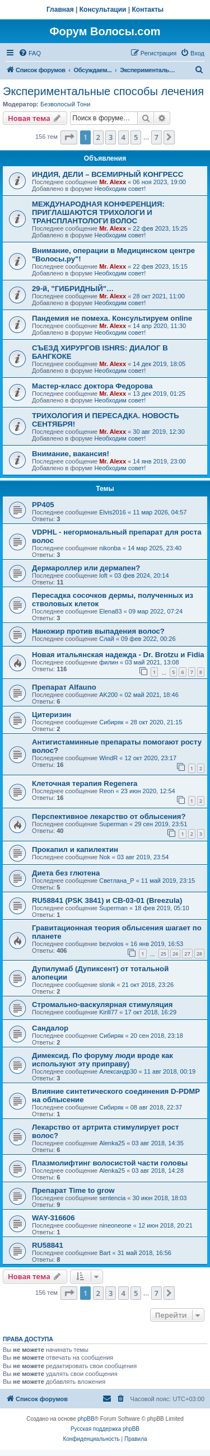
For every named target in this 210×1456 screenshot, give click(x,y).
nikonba (110, 548)
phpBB (86, 1419)
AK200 (108, 694)
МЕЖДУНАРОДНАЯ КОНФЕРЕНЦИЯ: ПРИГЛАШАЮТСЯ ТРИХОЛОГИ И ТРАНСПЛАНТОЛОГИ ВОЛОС (98, 212)
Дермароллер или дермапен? (86, 568)
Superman (113, 824)
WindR (108, 758)
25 (163, 953)
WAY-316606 (53, 1218)
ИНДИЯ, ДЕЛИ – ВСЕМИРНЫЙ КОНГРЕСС (107, 174)
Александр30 (118, 1071)
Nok (104, 857)
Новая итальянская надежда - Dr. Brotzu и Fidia (118, 654)
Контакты (148, 9)
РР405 (43, 504)
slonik (107, 984)
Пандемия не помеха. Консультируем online (112, 318)
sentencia (112, 1198)
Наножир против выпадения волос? (98, 631)
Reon (106, 791)
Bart (104, 1252)
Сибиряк (111, 722)
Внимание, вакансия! (70, 454)
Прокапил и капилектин (75, 849)
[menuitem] (29, 53)
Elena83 (110, 611)
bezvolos (111, 943)
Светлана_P (116, 880)
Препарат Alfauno (64, 687)
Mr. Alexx (112, 182)
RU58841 (47, 1245)
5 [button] (136, 137)
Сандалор (50, 1028)
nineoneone (115, 1225)
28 (199, 953)
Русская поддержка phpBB (105, 1429)
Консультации (103, 9)
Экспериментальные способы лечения (103, 91)
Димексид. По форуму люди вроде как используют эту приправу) (102, 1059)
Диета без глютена (66, 873)
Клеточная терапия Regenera (84, 783)
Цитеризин (51, 714)
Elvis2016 (112, 512)
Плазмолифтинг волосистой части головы (110, 1163)
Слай (106, 638)
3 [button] (111, 137)
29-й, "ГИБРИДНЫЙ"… (73, 288)
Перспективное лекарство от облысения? (109, 816)
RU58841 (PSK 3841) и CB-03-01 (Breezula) (107, 900)
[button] (68, 137)
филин (108, 662)
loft (103, 575)
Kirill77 (108, 1012)
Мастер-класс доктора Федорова (92, 386)
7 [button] (156, 137)
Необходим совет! (120, 188)
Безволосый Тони (65, 104)
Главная (60, 9)
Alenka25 (112, 1143)
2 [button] (98, 137)
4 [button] (123, 137)
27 (187, 953)
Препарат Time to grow (73, 1190)
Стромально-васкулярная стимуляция (102, 1004)
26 (175, 953)
